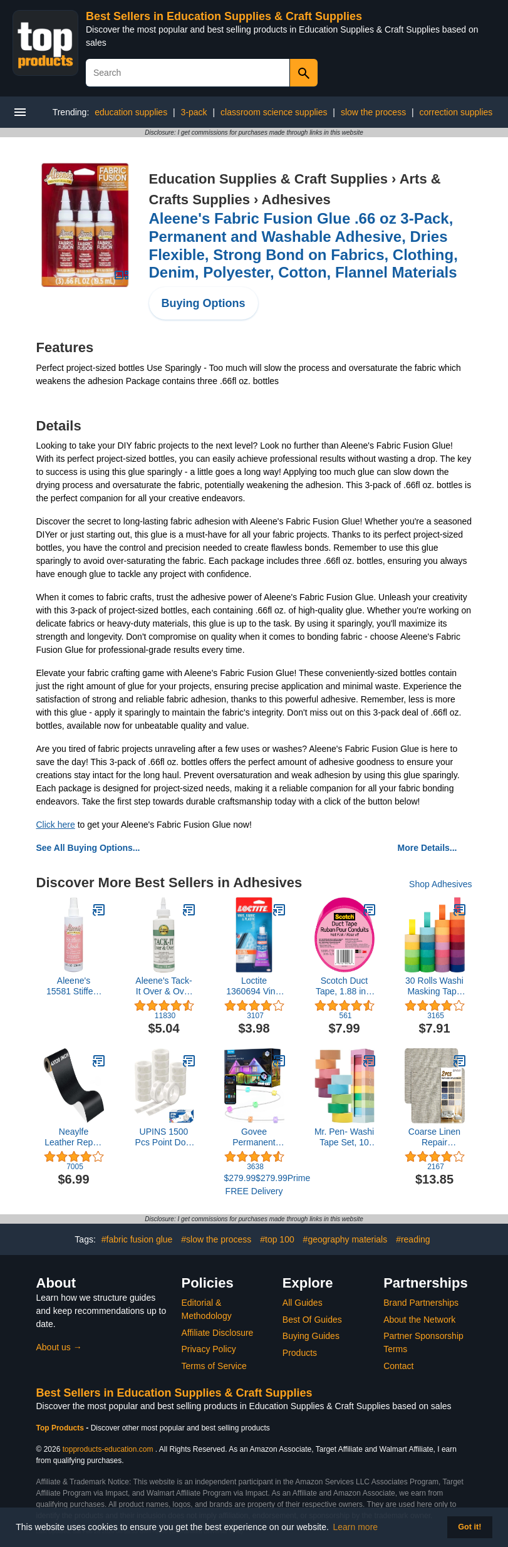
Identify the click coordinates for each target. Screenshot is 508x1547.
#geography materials (345, 1239)
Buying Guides (311, 1336)
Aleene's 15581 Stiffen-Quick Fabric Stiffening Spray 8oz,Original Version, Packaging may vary (74, 986)
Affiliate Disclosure (218, 1333)
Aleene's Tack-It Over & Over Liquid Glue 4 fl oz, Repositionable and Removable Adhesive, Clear (164, 986)
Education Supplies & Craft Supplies (268, 179)
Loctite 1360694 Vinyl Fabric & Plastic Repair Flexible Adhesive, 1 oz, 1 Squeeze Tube (254, 986)
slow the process (373, 112)
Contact (398, 1366)
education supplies (131, 112)
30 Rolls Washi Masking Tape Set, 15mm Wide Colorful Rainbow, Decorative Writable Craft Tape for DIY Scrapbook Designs (434, 986)
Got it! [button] (469, 1527)
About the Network (419, 1320)
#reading (413, 1239)
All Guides (303, 1303)
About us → (59, 1347)
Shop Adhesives (440, 884)
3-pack (194, 112)
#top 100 (277, 1239)
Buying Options (204, 303)
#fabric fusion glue (137, 1239)
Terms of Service (214, 1366)
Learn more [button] (355, 1527)
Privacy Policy (209, 1349)
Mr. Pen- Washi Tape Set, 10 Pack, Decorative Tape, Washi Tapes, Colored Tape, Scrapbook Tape (344, 1137)
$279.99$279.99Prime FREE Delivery (254, 1184)
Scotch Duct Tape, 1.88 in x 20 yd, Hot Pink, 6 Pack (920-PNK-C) (344, 986)
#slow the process (216, 1239)
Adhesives (296, 199)
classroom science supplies (273, 112)
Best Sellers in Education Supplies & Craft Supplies (224, 16)
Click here (55, 825)
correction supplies (456, 112)
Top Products (61, 1428)
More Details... (427, 848)
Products (300, 1353)
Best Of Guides (312, 1320)
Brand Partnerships (421, 1303)
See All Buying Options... (88, 848)
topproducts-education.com (108, 1449)
